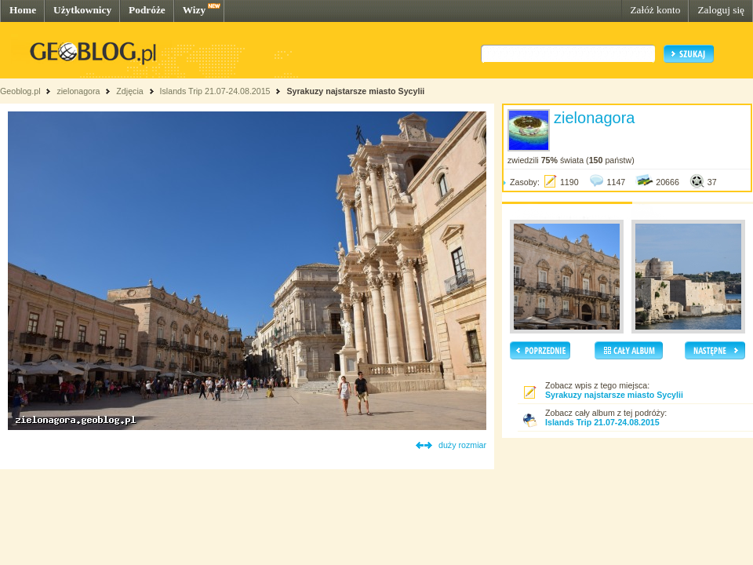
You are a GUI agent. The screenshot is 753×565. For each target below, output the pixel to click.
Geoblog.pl (20, 91)
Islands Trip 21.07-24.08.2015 (215, 91)
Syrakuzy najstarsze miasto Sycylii (355, 91)
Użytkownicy (82, 10)
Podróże (147, 10)
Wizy (194, 10)
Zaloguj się (720, 10)
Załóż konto (655, 10)
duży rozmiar (462, 445)
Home (22, 10)
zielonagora (78, 91)
